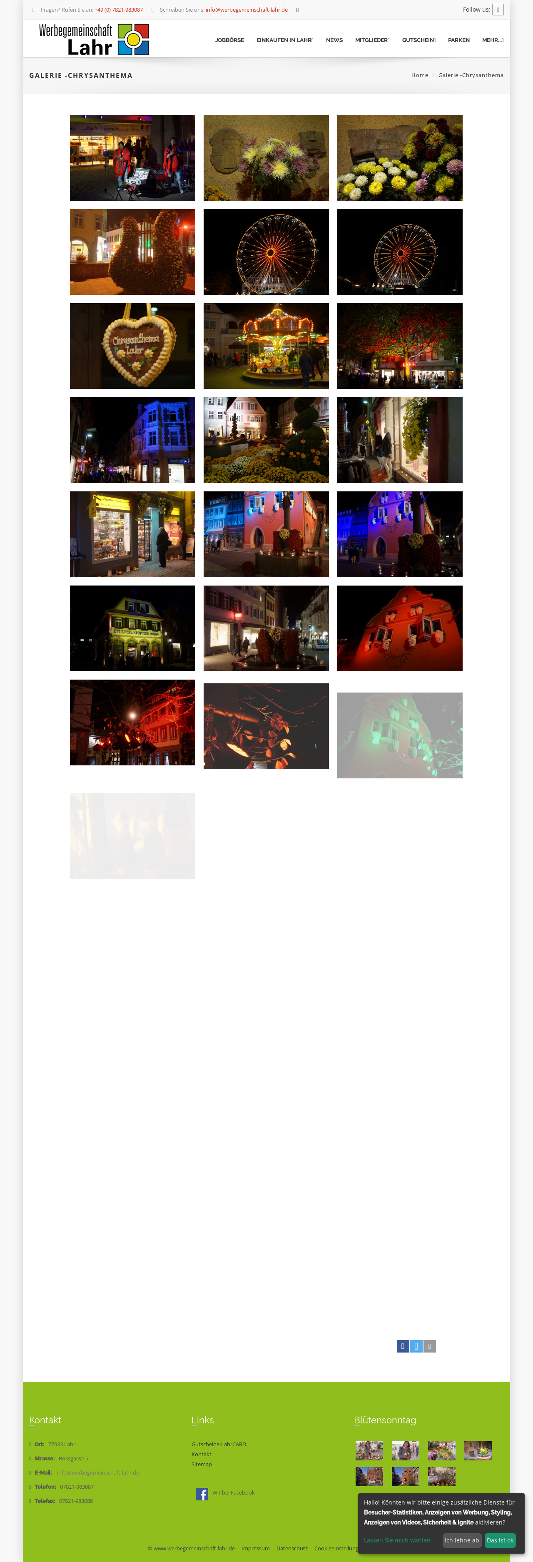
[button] (403, 1346)
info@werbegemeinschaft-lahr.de (98, 1472)
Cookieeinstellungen (339, 1548)
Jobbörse (229, 40)
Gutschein (419, 40)
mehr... (493, 40)
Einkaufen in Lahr (285, 40)
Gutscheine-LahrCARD (219, 1444)
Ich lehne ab (462, 1540)
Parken (459, 40)
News (334, 40)
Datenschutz (292, 1548)
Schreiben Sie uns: (218, 9)
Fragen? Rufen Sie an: (86, 9)
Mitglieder (372, 40)
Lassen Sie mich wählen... (400, 1540)
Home (419, 75)
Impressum (256, 1548)
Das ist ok (500, 1540)
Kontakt (202, 1454)
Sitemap (202, 1464)
